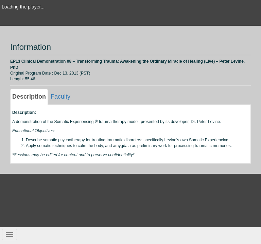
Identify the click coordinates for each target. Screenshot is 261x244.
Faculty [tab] (60, 96)
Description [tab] (29, 96)
